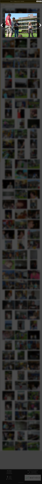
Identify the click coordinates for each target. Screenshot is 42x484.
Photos (11, 1)
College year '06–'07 (17, 1)
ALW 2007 (22, 1)
